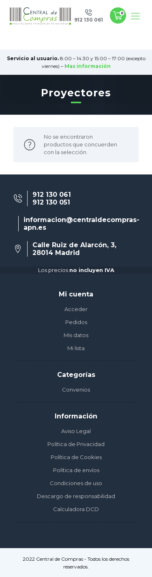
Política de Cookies (76, 457)
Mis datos (76, 335)
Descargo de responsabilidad (76, 496)
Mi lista (76, 348)
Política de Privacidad (76, 444)
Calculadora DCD (76, 509)
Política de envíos (76, 470)
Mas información (87, 66)
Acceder (76, 309)
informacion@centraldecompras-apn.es (81, 223)
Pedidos (76, 322)
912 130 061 (51, 194)
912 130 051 (51, 202)
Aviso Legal (76, 431)
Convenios (76, 389)
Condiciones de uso (76, 483)
